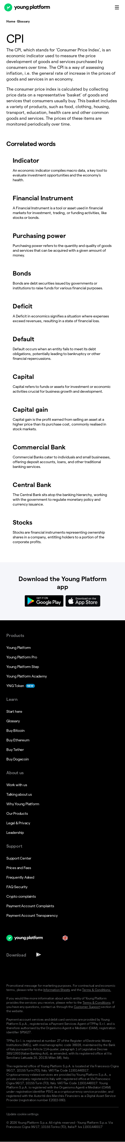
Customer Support (87, 1007)
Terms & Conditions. (96, 990)
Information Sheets (56, 990)
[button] (62, 1114)
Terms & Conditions (96, 1002)
